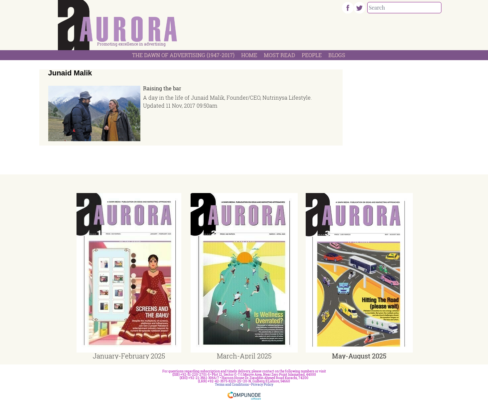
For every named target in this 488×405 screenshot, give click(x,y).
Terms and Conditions (232, 384)
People (312, 54)
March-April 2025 (244, 356)
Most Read (279, 54)
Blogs (336, 54)
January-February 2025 (129, 356)
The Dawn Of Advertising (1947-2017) (183, 54)
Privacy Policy (262, 384)
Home (249, 54)
